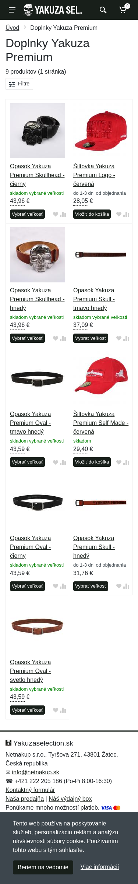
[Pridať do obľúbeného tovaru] (55, 214)
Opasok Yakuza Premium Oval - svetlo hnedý (30, 671)
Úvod (12, 28)
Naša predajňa (25, 799)
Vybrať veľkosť (27, 214)
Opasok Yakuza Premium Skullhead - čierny (37, 175)
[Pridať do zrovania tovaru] (63, 214)
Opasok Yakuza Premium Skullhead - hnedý (37, 299)
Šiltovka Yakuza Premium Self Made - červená (100, 423)
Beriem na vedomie (43, 867)
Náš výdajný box (70, 799)
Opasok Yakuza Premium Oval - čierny (30, 547)
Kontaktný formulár (30, 790)
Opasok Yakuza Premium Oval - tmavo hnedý (30, 423)
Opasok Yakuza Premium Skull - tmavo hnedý (94, 299)
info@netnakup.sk (35, 772)
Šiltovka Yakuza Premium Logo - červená (94, 175)
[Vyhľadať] (102, 10)
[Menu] (12, 10)
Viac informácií (100, 867)
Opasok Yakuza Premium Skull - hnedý (94, 547)
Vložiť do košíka (92, 214)
